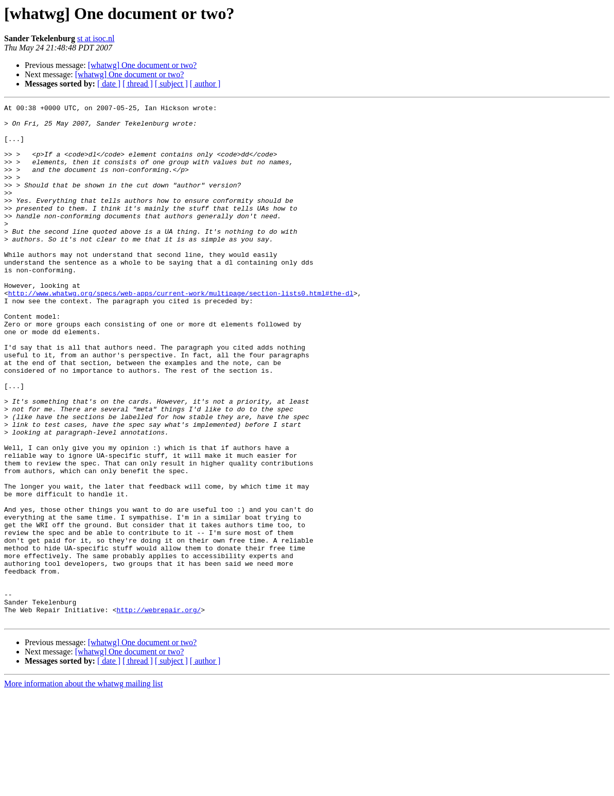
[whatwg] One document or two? (142, 65)
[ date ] (108, 83)
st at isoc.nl (95, 38)
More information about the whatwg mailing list (83, 787)
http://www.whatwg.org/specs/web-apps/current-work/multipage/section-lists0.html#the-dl (181, 331)
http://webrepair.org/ (158, 711)
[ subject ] (171, 83)
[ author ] (205, 83)
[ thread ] (137, 83)
